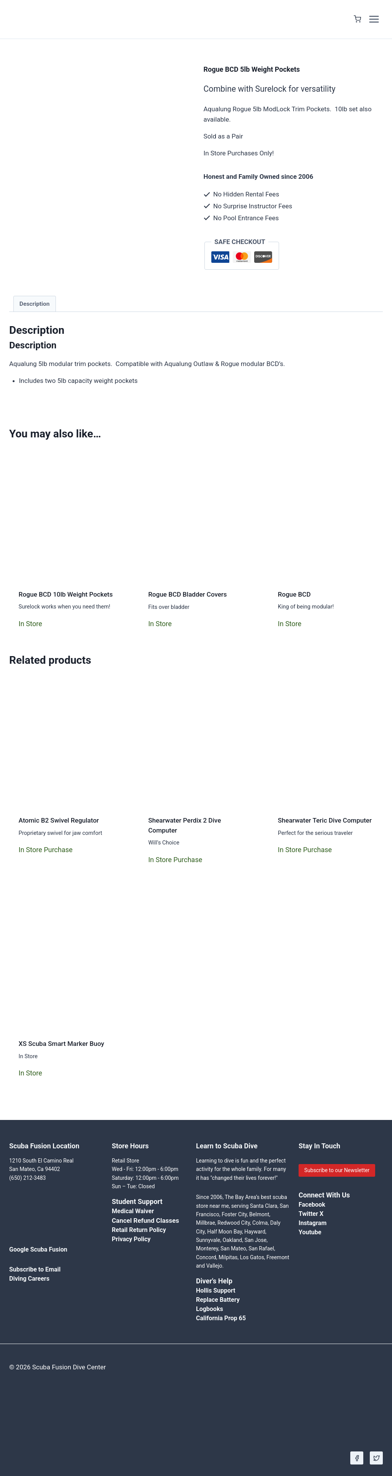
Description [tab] (35, 303)
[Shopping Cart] (357, 19)
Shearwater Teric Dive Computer (325, 820)
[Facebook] (356, 1457)
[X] (376, 1457)
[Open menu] (374, 19)
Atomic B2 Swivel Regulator (59, 820)
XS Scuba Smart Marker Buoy (62, 1043)
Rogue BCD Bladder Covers (187, 594)
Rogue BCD (294, 594)
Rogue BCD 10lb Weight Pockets (66, 594)
